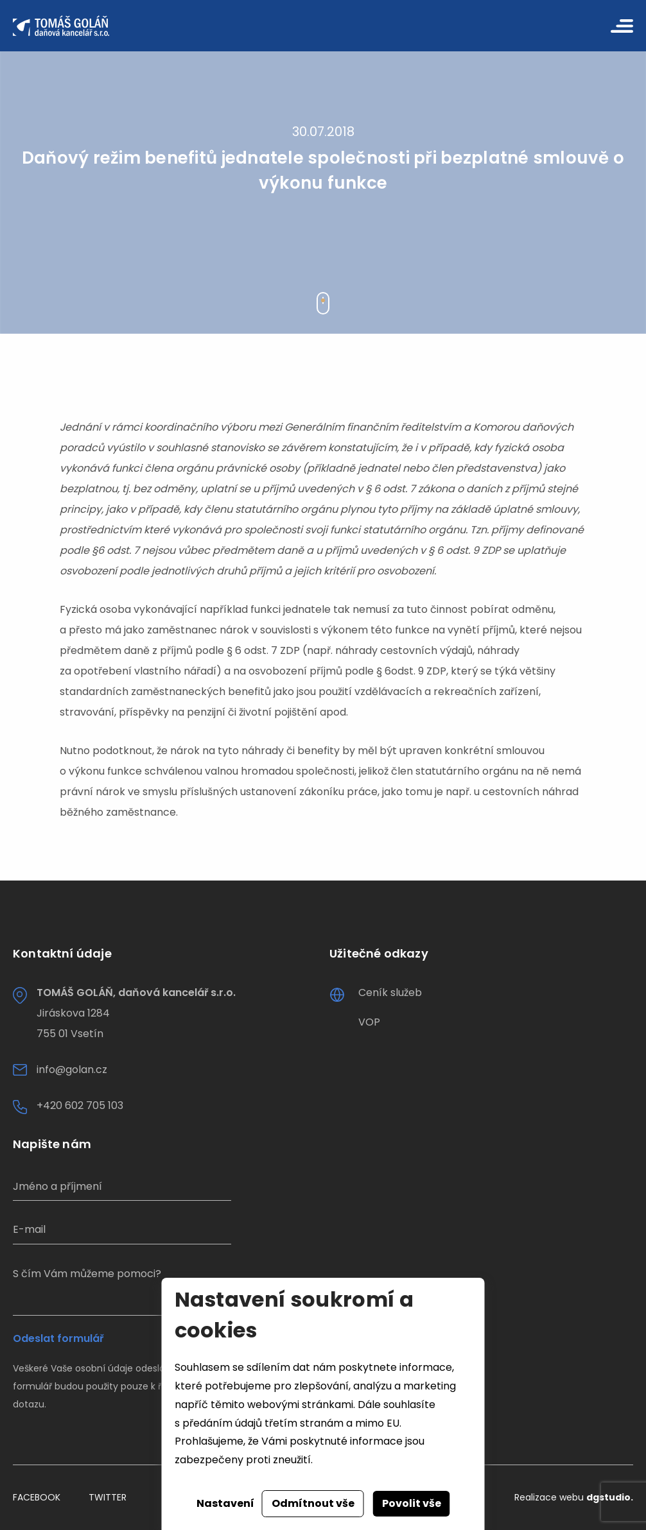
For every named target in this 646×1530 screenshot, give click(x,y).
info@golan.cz (72, 1069)
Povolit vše (411, 1503)
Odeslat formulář (58, 1339)
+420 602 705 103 (80, 1105)
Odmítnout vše (313, 1503)
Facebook (36, 1497)
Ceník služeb (390, 992)
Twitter (108, 1497)
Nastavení (225, 1503)
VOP (369, 1022)
